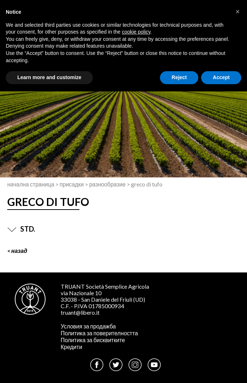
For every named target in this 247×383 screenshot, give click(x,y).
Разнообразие (107, 184)
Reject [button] (179, 77)
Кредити (71, 347)
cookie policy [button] (136, 32)
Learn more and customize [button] (49, 77)
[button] (237, 11)
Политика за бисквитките (93, 340)
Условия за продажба (88, 326)
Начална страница (30, 184)
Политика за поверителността (99, 333)
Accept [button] (221, 77)
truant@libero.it (80, 312)
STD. (21, 228)
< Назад (17, 251)
